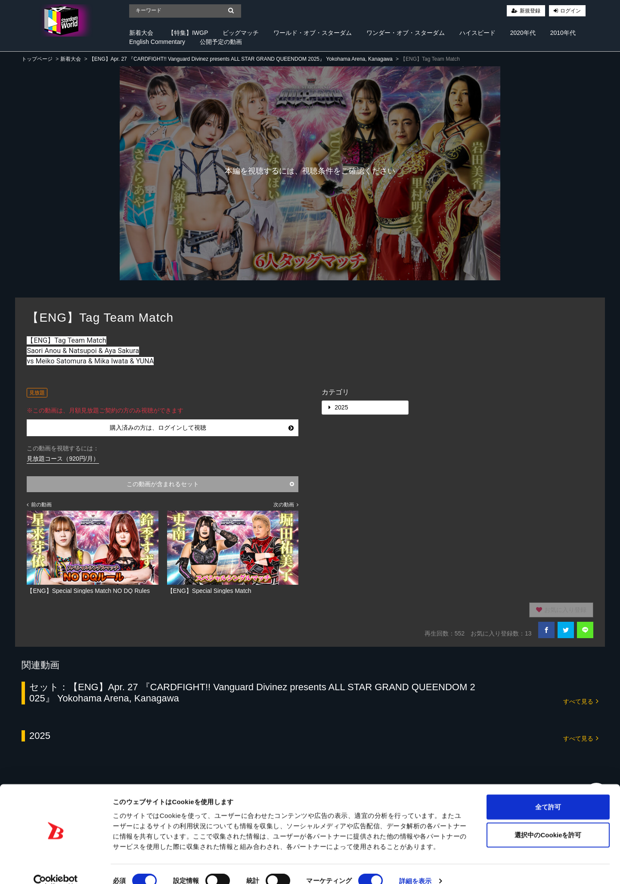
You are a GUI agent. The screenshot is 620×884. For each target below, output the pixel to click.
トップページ (37, 59)
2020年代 (523, 32)
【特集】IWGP (188, 32)
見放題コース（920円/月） (63, 458)
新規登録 (530, 11)
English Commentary (157, 41)
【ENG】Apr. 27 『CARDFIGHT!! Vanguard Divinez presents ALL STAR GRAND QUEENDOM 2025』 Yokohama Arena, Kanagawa (241, 59)
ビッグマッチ (241, 32)
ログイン (570, 11)
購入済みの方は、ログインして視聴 (202, 427)
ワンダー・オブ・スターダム (405, 32)
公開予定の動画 (221, 41)
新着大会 (141, 32)
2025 (338, 407)
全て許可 (548, 792)
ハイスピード (477, 32)
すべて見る (580, 700)
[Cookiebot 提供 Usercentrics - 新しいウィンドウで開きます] (55, 867)
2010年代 (563, 32)
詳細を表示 (415, 867)
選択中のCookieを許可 (548, 821)
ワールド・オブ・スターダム (312, 32)
